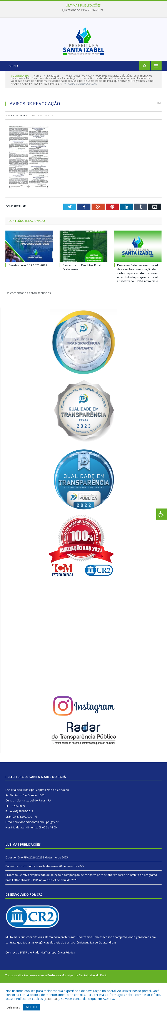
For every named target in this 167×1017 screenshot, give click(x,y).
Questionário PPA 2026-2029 (82, 10)
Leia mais (51, 998)
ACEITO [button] (31, 1007)
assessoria (106, 965)
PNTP (23, 980)
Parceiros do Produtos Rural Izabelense (31, 894)
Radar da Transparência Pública (54, 980)
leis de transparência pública (75, 970)
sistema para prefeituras (58, 965)
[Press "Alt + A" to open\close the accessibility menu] (161, 514)
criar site (32, 965)
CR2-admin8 (18, 143)
